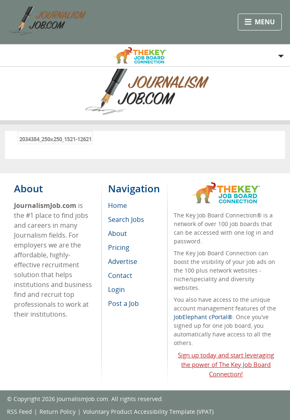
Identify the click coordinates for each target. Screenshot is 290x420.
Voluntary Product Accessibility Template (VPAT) (148, 411)
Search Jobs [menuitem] (126, 219)
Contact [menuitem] (120, 275)
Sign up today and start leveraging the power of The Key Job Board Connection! (226, 364)
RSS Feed (19, 411)
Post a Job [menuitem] (123, 303)
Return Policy (57, 411)
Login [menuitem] (116, 289)
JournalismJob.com (82, 399)
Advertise (122, 261)
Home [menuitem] (117, 205)
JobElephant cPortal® (203, 317)
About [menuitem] (117, 233)
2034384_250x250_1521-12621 (55, 139)
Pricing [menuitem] (118, 247)
